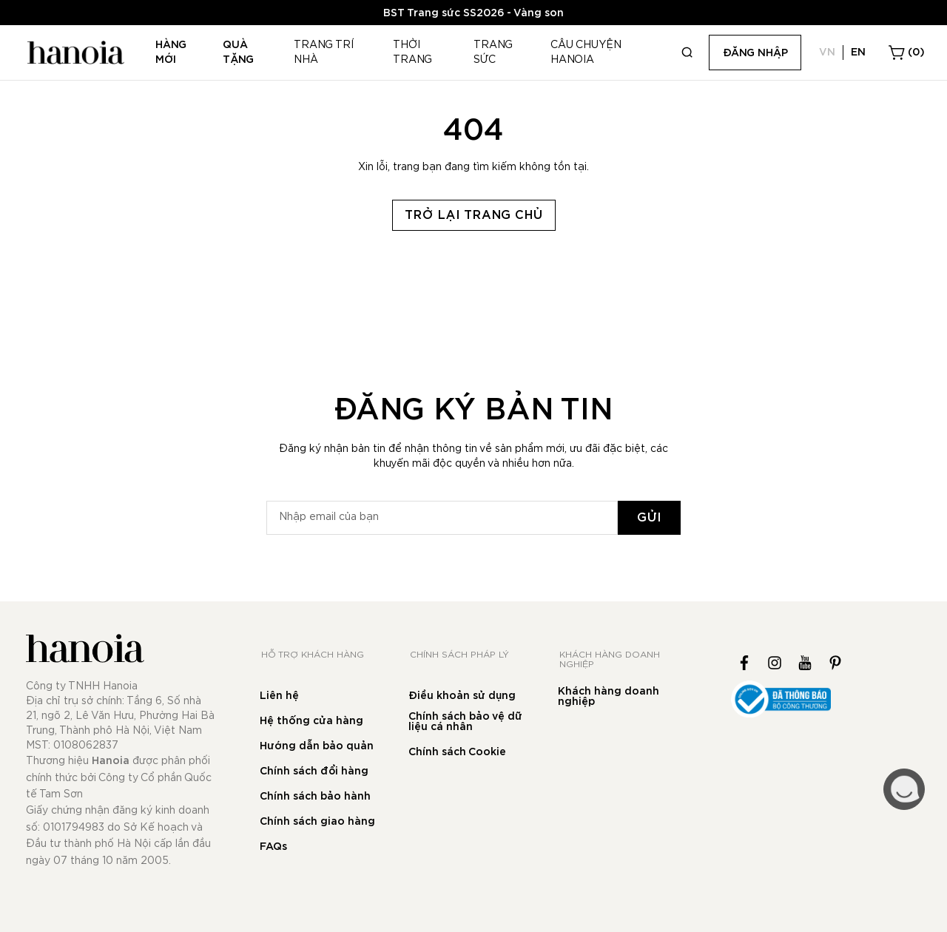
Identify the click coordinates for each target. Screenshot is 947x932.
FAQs (273, 847)
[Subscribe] (649, 518)
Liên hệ (279, 696)
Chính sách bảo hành (315, 796)
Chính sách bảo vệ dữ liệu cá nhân (465, 722)
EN (858, 52)
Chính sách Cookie (457, 752)
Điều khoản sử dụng (462, 696)
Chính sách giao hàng (317, 822)
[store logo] (74, 52)
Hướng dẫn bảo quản (317, 746)
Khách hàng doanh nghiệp (608, 696)
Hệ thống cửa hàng (311, 721)
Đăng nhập (755, 53)
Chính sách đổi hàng (314, 771)
